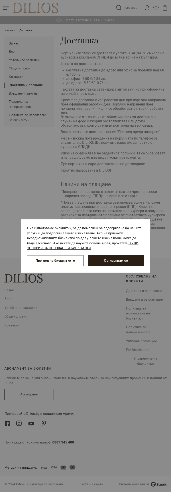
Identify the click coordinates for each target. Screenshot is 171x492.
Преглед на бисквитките (55, 261)
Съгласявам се (116, 261)
